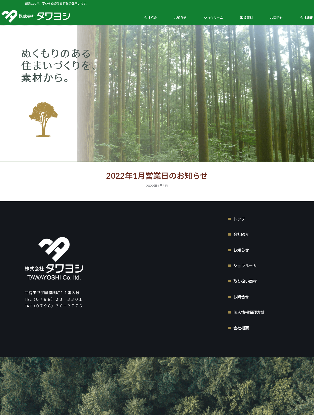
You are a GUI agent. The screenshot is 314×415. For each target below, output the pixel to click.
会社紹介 (150, 18)
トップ (239, 218)
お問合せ (276, 18)
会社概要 (306, 18)
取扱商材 (246, 18)
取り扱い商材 (245, 280)
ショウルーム (213, 18)
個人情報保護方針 (249, 311)
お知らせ (180, 18)
